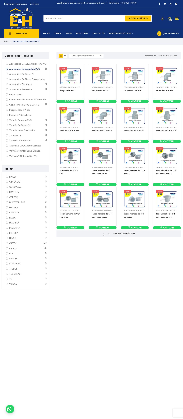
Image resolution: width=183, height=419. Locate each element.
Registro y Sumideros (20, 115)
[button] (10, 409)
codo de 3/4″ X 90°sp (102, 131)
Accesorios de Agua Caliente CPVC (27, 63)
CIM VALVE (14, 181)
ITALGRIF (13, 207)
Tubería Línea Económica (22, 130)
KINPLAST (14, 212)
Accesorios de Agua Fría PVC (72, 87)
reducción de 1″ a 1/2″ (134, 131)
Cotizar (72, 101)
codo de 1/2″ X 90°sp (69, 131)
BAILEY (12, 176)
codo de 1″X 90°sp (164, 91)
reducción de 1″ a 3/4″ (166, 131)
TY (10, 279)
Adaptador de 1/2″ (100, 91)
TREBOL (13, 268)
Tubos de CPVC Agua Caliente (25, 145)
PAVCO (13, 248)
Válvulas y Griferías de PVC (23, 155)
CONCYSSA (15, 186)
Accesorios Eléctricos (20, 84)
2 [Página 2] (108, 233)
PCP (11, 253)
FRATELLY (14, 192)
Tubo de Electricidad (20, 140)
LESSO (12, 217)
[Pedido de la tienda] (86, 56)
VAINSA (13, 284)
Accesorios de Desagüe (21, 74)
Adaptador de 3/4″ (133, 91)
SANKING (13, 258)
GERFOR (13, 197)
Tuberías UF (15, 135)
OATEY (12, 243)
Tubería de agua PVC (20, 120)
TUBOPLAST (15, 273)
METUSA (13, 232)
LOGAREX (14, 222)
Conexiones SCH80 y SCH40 (24, 104)
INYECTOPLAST (17, 202)
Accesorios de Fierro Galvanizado (27, 79)
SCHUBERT (14, 263)
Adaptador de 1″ (67, 91)
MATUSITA (14, 227)
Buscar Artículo (138, 18)
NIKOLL (12, 238)
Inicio (6, 41)
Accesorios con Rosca (102, 167)
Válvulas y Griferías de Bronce (24, 150)
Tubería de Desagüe (19, 125)
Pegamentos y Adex (19, 109)
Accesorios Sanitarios (20, 89)
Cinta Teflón (15, 94)
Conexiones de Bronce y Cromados (27, 99)
